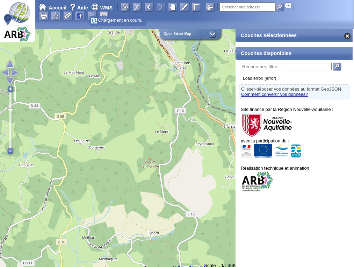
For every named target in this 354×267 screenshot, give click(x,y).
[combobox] (288, 5)
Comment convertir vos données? (274, 94)
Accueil (52, 7)
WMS (102, 7)
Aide (79, 7)
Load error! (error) (259, 78)
